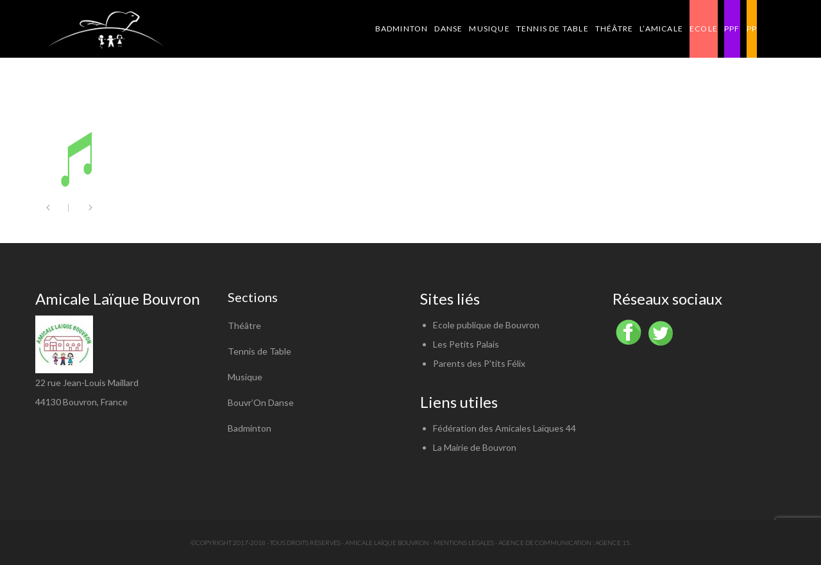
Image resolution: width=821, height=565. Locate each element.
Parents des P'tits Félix (479, 363)
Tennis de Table (259, 351)
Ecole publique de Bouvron (486, 324)
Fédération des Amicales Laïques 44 (504, 428)
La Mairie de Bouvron (474, 447)
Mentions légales (464, 542)
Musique (245, 376)
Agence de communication (544, 542)
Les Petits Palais (466, 344)
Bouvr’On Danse (261, 402)
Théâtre (244, 325)
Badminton (249, 428)
